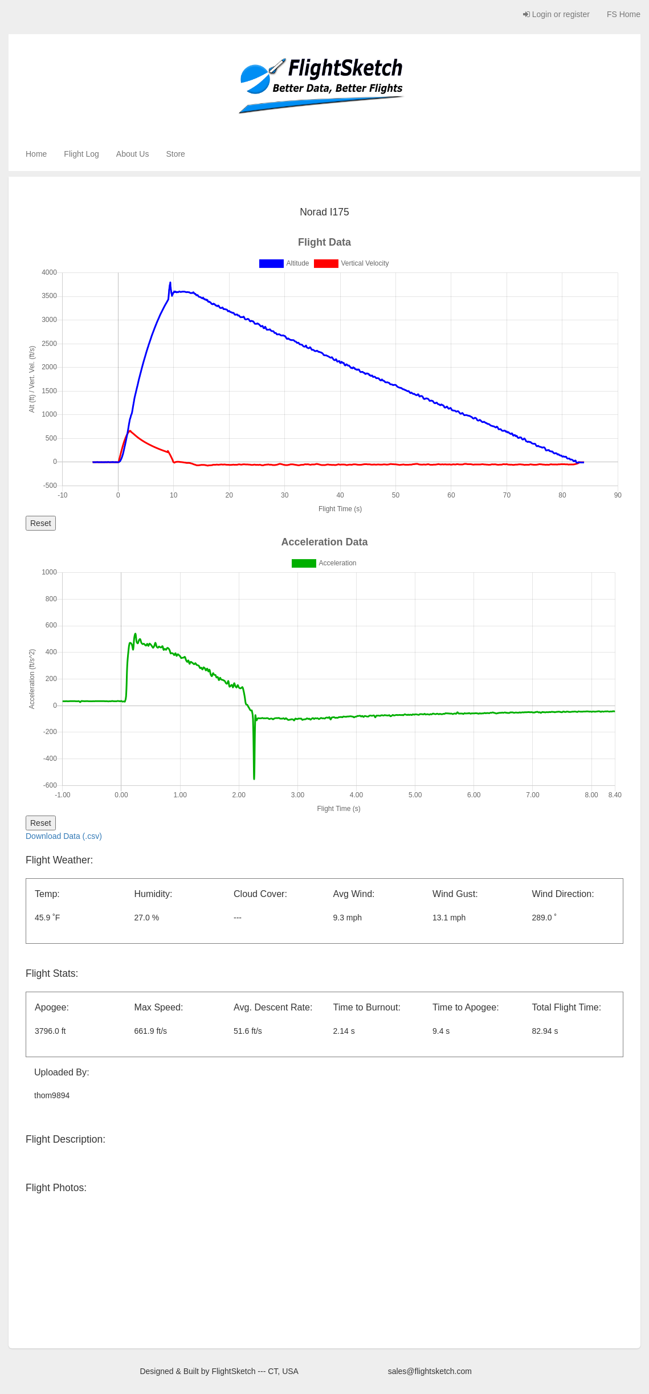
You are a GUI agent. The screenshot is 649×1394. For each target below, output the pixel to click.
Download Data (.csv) (64, 836)
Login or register (556, 14)
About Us (132, 153)
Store (175, 153)
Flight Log (81, 153)
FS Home (623, 14)
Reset (40, 523)
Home (36, 153)
